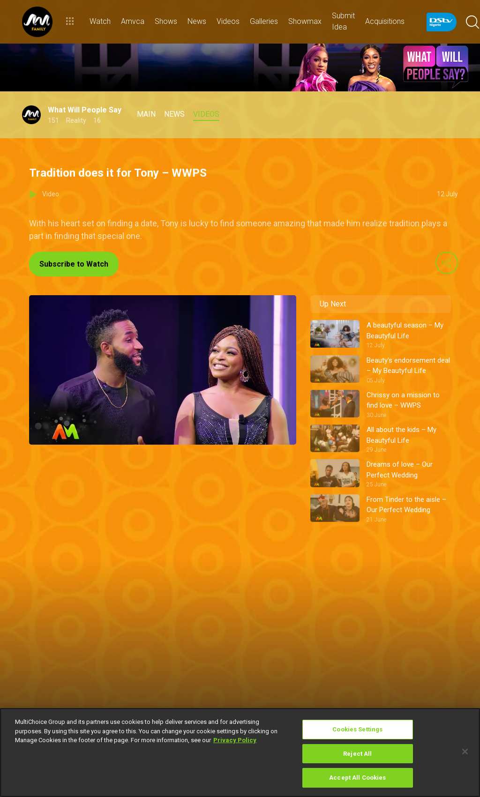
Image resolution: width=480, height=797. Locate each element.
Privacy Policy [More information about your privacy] (234, 740)
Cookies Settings (357, 729)
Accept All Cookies (357, 777)
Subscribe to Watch (73, 264)
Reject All (357, 753)
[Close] (465, 751)
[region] (240, 752)
